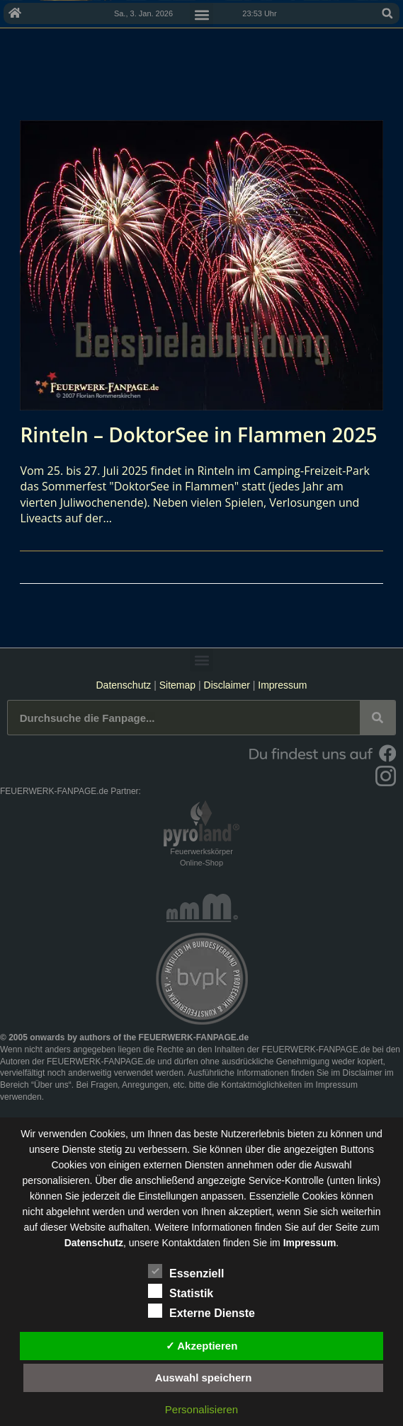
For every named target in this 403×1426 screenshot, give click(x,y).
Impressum (282, 685)
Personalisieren (201, 1409)
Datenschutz (123, 685)
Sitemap (178, 685)
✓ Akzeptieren (202, 1346)
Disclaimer (227, 685)
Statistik (180, 1290)
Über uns (51, 1085)
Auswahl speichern (203, 1378)
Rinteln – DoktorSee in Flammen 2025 (198, 434)
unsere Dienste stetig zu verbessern (108, 1149)
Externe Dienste (201, 1310)
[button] (387, 13)
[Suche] (377, 718)
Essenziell (186, 1271)
